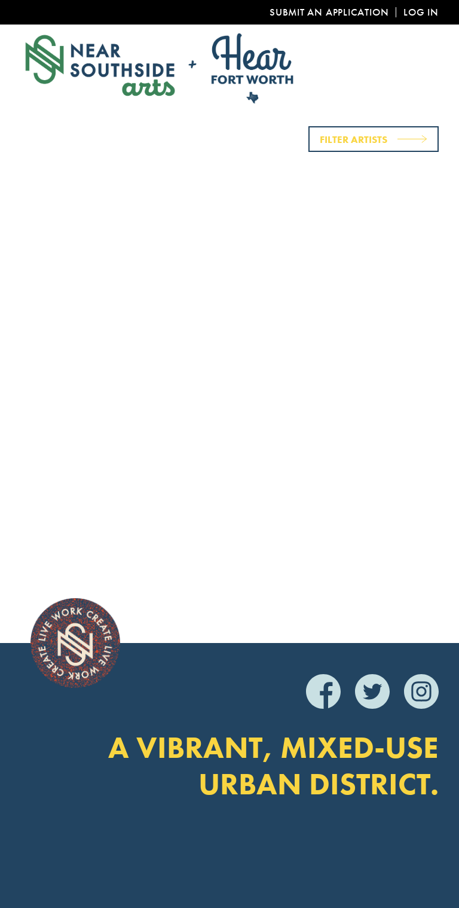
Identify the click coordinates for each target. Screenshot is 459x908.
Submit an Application (329, 12)
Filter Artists (353, 139)
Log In (421, 12)
